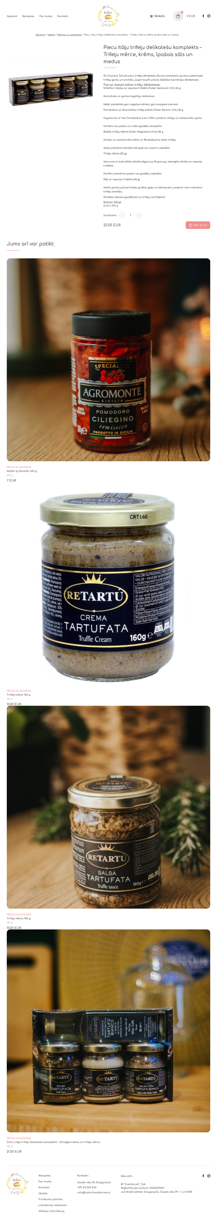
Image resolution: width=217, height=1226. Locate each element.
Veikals (159, 16)
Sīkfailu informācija (51, 1211)
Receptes (28, 16)
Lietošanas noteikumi (52, 1205)
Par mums (45, 16)
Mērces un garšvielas (69, 35)
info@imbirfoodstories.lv (93, 1192)
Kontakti (62, 16)
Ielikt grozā (200, 225)
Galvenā (12, 16)
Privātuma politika (50, 1199)
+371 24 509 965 (86, 1187)
